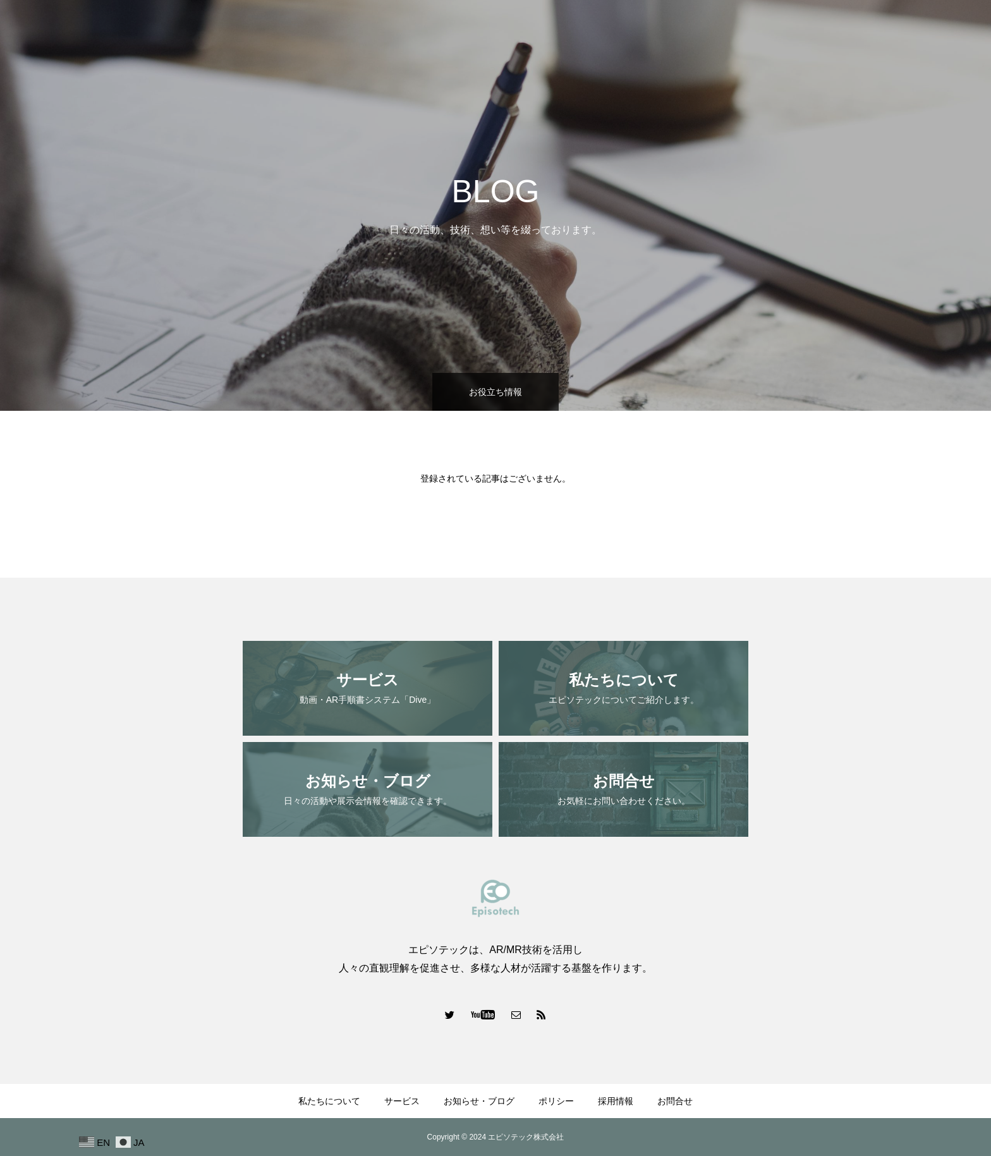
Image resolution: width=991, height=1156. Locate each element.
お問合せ (949, 32)
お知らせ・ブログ (757, 32)
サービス (681, 32)
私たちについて (610, 32)
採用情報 (891, 32)
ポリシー (833, 32)
